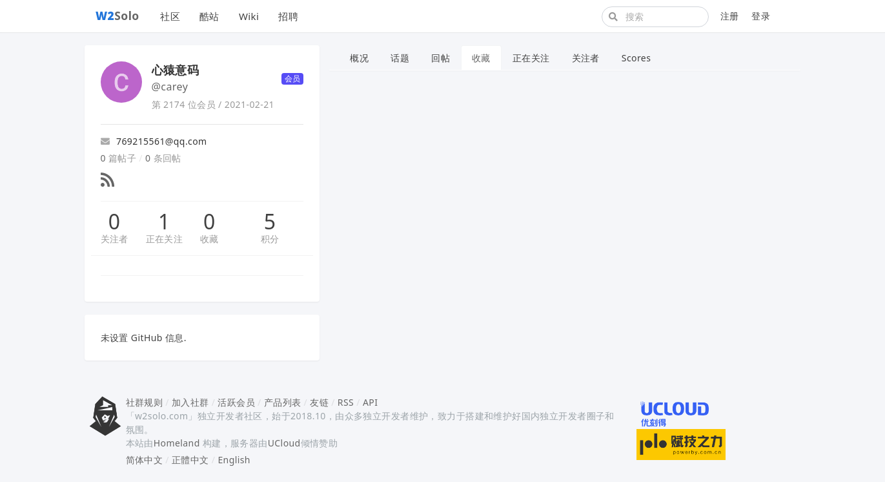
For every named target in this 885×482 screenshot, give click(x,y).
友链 (319, 402)
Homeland (177, 443)
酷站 (209, 16)
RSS (346, 402)
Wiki (249, 16)
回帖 (440, 58)
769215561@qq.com (154, 141)
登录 (760, 16)
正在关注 (164, 239)
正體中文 (190, 460)
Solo (117, 15)
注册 (729, 16)
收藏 (209, 239)
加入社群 (190, 402)
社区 (170, 16)
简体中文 (144, 460)
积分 (270, 239)
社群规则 (144, 402)
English (234, 460)
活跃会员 (236, 402)
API (370, 402)
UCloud (284, 443)
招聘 (288, 16)
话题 (400, 58)
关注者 (114, 239)
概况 (359, 58)
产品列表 (282, 402)
